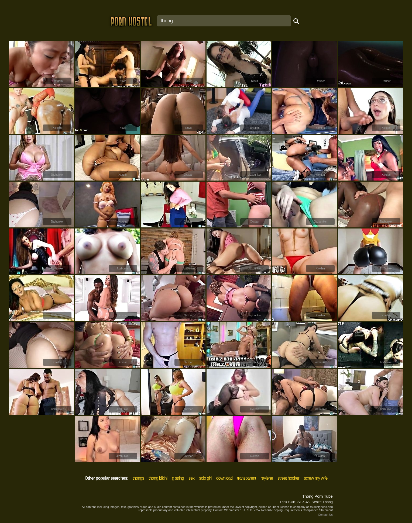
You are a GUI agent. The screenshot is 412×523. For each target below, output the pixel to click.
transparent (246, 478)
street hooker (288, 478)
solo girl (205, 478)
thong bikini (158, 478)
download (224, 478)
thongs (138, 478)
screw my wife (315, 478)
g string (178, 478)
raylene (267, 478)
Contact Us (325, 514)
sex (191, 478)
